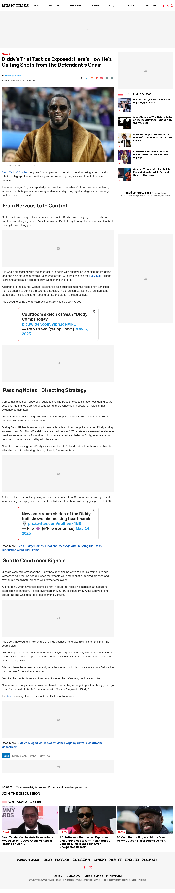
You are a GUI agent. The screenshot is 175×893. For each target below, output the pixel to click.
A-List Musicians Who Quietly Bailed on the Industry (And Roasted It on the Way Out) (153, 119)
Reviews (94, 5)
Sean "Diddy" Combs (14, 172)
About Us (58, 875)
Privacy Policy (114, 875)
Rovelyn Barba (13, 75)
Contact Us (73, 875)
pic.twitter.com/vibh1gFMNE (49, 324)
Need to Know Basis (138, 192)
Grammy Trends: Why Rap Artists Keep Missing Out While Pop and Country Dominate (151, 171)
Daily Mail (95, 275)
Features (54, 5)
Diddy (15, 755)
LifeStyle (131, 5)
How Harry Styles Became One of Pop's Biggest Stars (151, 101)
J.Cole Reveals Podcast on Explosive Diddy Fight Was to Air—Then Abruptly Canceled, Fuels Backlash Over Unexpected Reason (84, 842)
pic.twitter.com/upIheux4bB (54, 523)
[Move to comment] (112, 78)
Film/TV (113, 5)
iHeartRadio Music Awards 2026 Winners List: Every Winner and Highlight (150, 154)
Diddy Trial (44, 755)
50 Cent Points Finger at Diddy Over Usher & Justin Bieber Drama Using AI (141, 838)
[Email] (106, 78)
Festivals (151, 5)
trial (9, 696)
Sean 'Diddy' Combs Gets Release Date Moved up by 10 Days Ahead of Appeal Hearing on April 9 (27, 840)
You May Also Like (25, 802)
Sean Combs (28, 755)
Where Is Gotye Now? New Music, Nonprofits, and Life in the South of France (153, 137)
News (36, 5)
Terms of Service (93, 875)
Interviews (74, 5)
